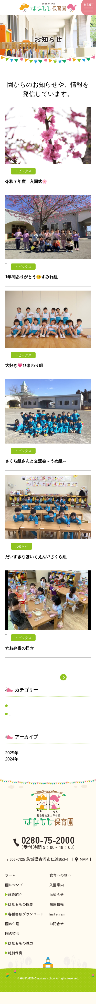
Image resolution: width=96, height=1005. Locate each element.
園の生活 (12, 924)
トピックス (19, 715)
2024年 (11, 760)
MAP (84, 860)
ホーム (10, 876)
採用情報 (56, 905)
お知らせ (17, 707)
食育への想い (60, 876)
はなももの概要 (20, 905)
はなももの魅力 (20, 944)
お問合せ (56, 924)
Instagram (57, 915)
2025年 (11, 754)
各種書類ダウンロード (25, 915)
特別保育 (14, 954)
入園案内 (56, 886)
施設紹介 (14, 895)
